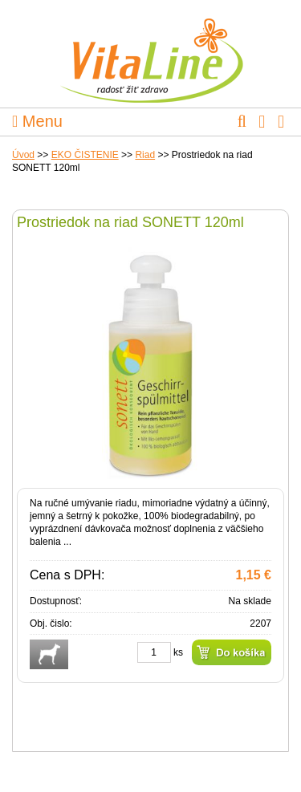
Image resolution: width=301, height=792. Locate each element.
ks (178, 652)
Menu (37, 121)
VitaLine (151, 51)
